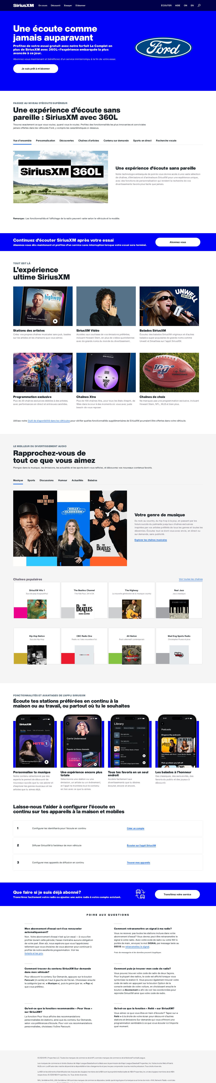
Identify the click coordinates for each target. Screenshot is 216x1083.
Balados (92, 480)
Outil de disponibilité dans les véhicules (49, 420)
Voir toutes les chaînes (191, 579)
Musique (18, 480)
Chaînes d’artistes (88, 140)
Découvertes (67, 140)
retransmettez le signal (137, 946)
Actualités (77, 480)
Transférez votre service (177, 894)
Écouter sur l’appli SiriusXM (141, 845)
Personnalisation (45, 140)
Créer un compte (135, 828)
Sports (31, 480)
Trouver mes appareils (138, 862)
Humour (62, 480)
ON (185, 5)
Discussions (47, 480)
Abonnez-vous (178, 242)
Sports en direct (142, 140)
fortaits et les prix (34, 953)
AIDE (177, 5)
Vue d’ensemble (22, 140)
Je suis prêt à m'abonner (36, 68)
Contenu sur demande (116, 140)
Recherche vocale (166, 140)
